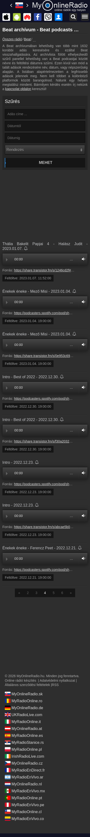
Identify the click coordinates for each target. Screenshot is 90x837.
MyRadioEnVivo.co (24, 818)
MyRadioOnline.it (23, 721)
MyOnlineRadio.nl (23, 784)
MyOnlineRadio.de (24, 708)
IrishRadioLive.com (24, 756)
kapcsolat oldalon (18, 89)
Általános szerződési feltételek (27, 685)
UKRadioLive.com (23, 715)
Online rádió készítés (20, 680)
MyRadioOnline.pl (23, 749)
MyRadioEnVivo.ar (24, 777)
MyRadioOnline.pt (23, 798)
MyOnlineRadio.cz (24, 763)
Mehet (45, 163)
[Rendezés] (45, 149)
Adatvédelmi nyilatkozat (57, 680)
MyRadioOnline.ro (23, 701)
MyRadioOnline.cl (23, 812)
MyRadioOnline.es (24, 735)
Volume (82, 259)
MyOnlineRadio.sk (24, 694)
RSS (55, 685)
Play (7, 259)
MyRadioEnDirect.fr (25, 770)
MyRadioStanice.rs (24, 742)
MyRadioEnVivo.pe (24, 805)
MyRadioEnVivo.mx (25, 791)
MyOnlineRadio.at (23, 728)
